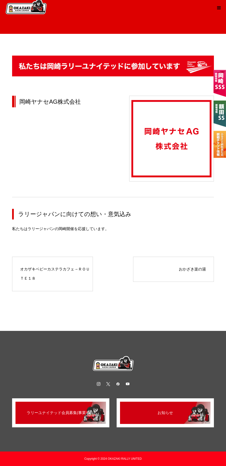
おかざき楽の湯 (192, 269)
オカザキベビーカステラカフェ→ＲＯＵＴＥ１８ (55, 273)
